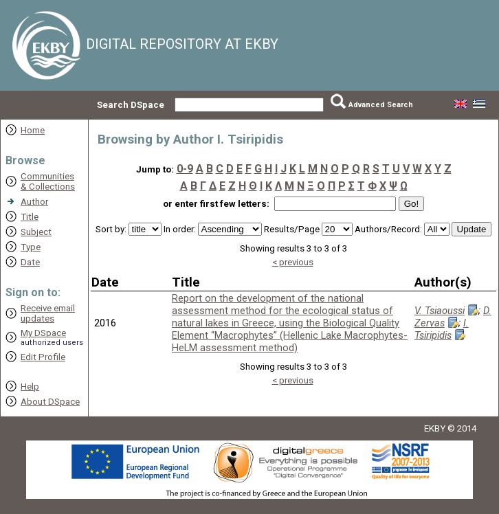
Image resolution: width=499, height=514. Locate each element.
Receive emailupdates (48, 313)
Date (30, 262)
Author (34, 202)
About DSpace (50, 401)
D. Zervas (452, 316)
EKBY (434, 428)
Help (30, 386)
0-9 (185, 168)
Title (29, 217)
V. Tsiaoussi (439, 310)
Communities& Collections (48, 181)
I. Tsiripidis (441, 329)
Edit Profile (43, 357)
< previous (292, 262)
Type (31, 247)
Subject (36, 232)
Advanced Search (380, 104)
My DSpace (43, 333)
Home (33, 130)
